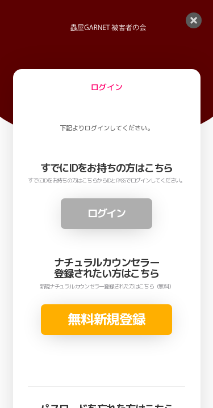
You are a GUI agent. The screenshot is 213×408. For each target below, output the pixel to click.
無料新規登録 (106, 319)
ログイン (106, 213)
